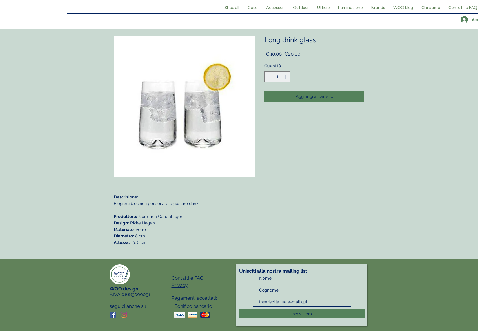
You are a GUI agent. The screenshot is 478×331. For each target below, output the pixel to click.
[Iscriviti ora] (302, 313)
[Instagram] (124, 315)
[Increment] (286, 77)
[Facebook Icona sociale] (113, 315)
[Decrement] (269, 77)
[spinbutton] (277, 77)
